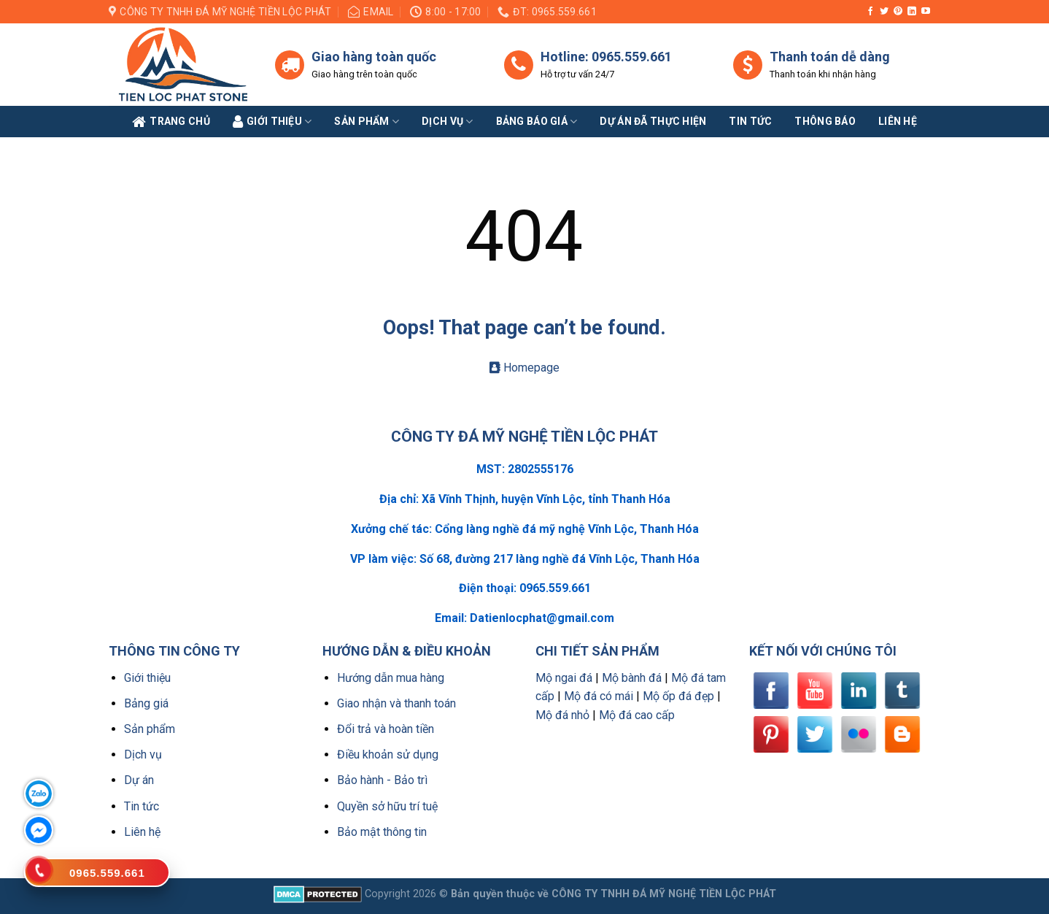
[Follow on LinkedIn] (911, 12)
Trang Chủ (171, 122)
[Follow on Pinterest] (898, 12)
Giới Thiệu (272, 122)
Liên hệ (142, 832)
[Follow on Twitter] (884, 12)
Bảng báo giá (537, 121)
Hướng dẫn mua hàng (390, 678)
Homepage (524, 368)
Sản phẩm (366, 121)
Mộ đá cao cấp (637, 715)
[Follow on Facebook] (870, 12)
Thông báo (825, 121)
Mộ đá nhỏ (562, 715)
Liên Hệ (897, 121)
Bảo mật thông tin (382, 832)
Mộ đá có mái (598, 696)
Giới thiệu (147, 678)
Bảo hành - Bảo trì (382, 780)
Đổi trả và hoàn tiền (385, 729)
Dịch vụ (447, 121)
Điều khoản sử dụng (387, 754)
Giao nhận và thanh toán (396, 703)
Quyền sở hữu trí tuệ (387, 806)
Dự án (139, 780)
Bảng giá (146, 703)
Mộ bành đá (632, 678)
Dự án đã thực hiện (653, 121)
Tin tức (750, 121)
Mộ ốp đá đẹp (678, 696)
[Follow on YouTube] (925, 12)
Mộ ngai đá (563, 678)
